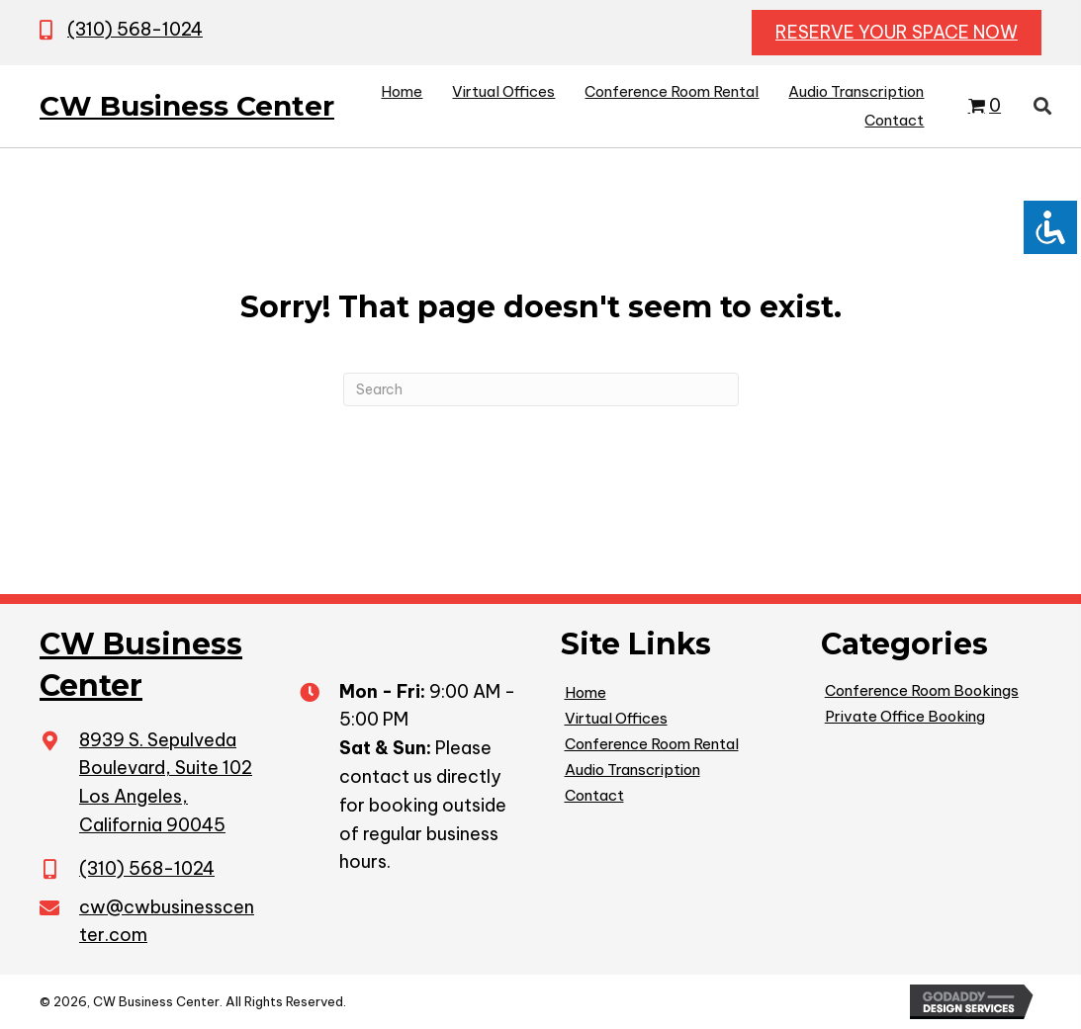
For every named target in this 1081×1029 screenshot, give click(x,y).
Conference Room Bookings (922, 690)
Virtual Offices (616, 718)
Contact (594, 795)
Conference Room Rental (652, 743)
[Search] (541, 389)
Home (585, 692)
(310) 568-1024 (135, 29)
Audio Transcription (632, 769)
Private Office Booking (905, 716)
